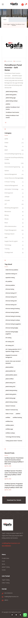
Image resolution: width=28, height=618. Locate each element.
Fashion (7, 170)
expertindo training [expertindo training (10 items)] (10, 277)
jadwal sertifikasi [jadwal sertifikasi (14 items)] (10, 378)
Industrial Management (11, 185)
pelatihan (8, 104)
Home (4, 19)
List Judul (7, 200)
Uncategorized (9, 252)
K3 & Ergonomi (9, 193)
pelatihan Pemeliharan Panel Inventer (12, 108)
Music (6, 222)
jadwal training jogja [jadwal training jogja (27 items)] (10, 398)
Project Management (10, 230)
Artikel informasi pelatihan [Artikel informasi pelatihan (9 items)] (12, 270)
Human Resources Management (14, 178)
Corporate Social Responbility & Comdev (13, 158)
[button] (25, 4)
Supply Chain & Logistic (11, 241)
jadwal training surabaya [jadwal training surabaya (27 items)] (11, 402)
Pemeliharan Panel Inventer (12, 112)
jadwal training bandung (11, 91)
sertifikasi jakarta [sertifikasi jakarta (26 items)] (10, 425)
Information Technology (11, 189)
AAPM (6, 139)
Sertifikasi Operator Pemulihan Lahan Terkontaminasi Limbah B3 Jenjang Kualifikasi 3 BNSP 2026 (13, 473)
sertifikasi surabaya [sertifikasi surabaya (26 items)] (10, 433)
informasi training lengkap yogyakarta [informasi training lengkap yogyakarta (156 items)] (12, 333)
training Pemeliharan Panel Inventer (12, 116)
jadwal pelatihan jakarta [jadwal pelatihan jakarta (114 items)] (11, 375)
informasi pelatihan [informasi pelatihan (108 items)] (10, 285)
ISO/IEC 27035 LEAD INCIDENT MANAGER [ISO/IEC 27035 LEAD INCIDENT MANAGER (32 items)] (13, 362)
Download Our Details (14, 500)
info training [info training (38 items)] (8, 337)
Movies (7, 219)
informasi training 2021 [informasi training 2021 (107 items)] (11, 304)
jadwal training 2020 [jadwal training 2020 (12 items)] (10, 386)
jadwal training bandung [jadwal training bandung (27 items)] (11, 390)
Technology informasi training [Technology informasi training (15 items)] (13, 437)
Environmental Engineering (12, 167)
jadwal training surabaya (11, 101)
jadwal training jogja (11, 97)
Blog (6, 146)
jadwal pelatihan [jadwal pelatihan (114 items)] (9, 367)
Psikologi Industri (9, 234)
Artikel (6, 142)
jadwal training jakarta (11, 94)
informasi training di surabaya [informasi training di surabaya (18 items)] (13, 320)
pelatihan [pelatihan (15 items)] (18, 413)
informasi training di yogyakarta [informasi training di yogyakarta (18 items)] (13, 324)
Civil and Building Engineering (13, 154)
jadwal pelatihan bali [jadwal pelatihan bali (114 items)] (10, 371)
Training (7, 249)
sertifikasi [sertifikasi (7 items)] (8, 417)
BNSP (6, 150)
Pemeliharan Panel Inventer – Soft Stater (13, 67)
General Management (11, 174)
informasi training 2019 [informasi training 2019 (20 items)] (11, 297)
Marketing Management (11, 208)
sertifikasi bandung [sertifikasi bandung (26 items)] (17, 417)
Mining (7, 215)
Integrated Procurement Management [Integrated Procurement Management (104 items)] (11, 356)
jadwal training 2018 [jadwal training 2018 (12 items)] (10, 382)
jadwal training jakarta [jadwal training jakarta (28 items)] (11, 394)
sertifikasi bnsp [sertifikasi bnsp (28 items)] (9, 421)
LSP (6, 204)
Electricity (7, 163)
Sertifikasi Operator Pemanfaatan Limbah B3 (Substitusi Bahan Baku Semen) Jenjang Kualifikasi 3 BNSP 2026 (14, 461)
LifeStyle (7, 196)
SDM (6, 237)
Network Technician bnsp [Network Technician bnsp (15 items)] (12, 409)
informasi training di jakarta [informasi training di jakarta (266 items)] (12, 312)
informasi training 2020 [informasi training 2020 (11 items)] (11, 300)
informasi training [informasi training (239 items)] (10, 289)
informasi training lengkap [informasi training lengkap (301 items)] (12, 328)
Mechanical (8, 211)
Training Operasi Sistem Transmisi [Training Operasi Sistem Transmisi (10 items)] (14, 440)
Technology (8, 245)
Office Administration (10, 226)
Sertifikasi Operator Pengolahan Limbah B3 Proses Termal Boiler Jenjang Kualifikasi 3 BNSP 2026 (14, 485)
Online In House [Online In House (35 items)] (9, 413)
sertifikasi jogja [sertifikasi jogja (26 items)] (9, 429)
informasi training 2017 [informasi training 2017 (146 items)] (11, 293)
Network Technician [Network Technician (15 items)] (10, 406)
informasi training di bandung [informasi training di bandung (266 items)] (13, 308)
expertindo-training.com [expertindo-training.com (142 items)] (11, 273)
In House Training (10, 182)
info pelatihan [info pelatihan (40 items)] (9, 281)
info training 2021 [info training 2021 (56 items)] (10, 345)
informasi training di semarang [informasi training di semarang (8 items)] (13, 316)
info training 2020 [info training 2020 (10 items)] (10, 341)
